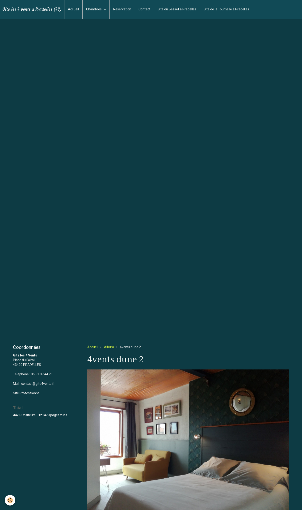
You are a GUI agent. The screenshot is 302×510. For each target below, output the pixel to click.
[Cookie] (10, 500)
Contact (144, 9)
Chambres (94, 9)
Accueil (73, 9)
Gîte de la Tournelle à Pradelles (226, 9)
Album (109, 347)
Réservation (122, 9)
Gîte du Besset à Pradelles (177, 9)
